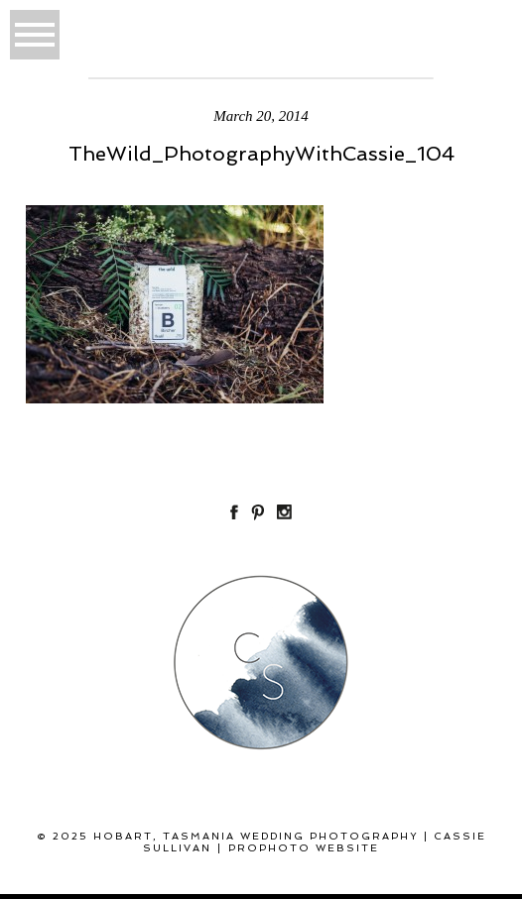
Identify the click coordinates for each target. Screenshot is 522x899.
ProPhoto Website (303, 848)
